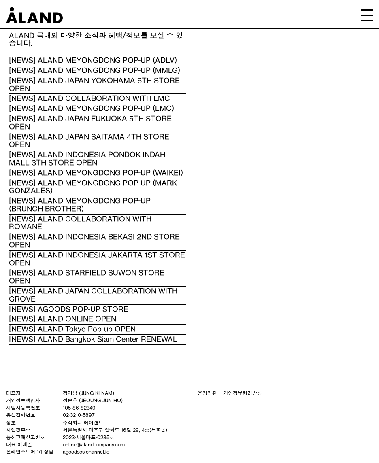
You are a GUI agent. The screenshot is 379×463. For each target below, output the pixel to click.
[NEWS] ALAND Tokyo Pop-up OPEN (72, 329)
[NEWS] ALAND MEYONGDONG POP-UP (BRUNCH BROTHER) (80, 204)
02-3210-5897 (79, 414)
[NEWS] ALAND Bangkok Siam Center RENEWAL (93, 339)
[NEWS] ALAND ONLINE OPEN (62, 319)
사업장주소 (18, 429)
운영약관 (207, 393)
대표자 (13, 393)
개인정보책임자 (23, 400)
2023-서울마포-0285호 (88, 437)
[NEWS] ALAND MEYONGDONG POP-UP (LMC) (91, 108)
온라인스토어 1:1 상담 (29, 451)
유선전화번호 (20, 414)
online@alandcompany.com (94, 444)
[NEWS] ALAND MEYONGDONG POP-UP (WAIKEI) (96, 172)
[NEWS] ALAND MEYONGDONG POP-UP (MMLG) (94, 70)
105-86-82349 (79, 407)
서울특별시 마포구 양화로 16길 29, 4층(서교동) (115, 429)
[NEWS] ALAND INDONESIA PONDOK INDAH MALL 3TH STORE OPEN (87, 158)
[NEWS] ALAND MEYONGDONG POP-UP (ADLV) (93, 60)
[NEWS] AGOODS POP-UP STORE (68, 309)
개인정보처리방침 (242, 393)
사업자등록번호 (23, 407)
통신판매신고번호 (25, 437)
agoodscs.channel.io (86, 451)
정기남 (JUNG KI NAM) (88, 393)
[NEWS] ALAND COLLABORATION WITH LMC (89, 98)
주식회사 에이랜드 (83, 422)
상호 (11, 422)
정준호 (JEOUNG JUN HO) (93, 400)
